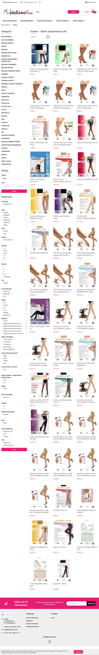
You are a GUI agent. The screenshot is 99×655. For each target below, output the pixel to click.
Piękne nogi (6, 56)
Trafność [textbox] (33, 37)
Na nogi (4, 148)
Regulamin (29, 620)
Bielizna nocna (7, 43)
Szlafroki (4, 122)
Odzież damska (63, 21)
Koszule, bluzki (8, 77)
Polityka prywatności (32, 626)
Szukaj (14, 191)
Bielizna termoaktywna (11, 71)
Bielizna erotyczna (9, 53)
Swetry (4, 87)
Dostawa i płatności (32, 623)
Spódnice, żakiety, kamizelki (12, 84)
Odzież (3, 46)
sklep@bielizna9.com (10, 629)
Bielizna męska (27, 21)
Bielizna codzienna (9, 64)
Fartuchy (5, 100)
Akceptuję (78, 652)
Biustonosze (6, 37)
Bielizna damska (10, 21)
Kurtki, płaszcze (7, 93)
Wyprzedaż (5, 151)
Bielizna (4, 154)
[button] (30, 613)
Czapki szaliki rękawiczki (11, 145)
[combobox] (40, 37)
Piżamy (3, 109)
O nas (52, 618)
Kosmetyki (5, 97)
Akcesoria (5, 138)
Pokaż (14, 449)
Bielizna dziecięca (45, 21)
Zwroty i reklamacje (32, 618)
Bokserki (4, 116)
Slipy (3, 119)
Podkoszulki (5, 126)
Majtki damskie (7, 40)
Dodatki (4, 49)
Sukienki (5, 74)
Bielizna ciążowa (8, 135)
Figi (2, 132)
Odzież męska (79, 21)
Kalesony (4, 129)
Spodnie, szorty (8, 80)
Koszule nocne (6, 106)
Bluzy (3, 90)
